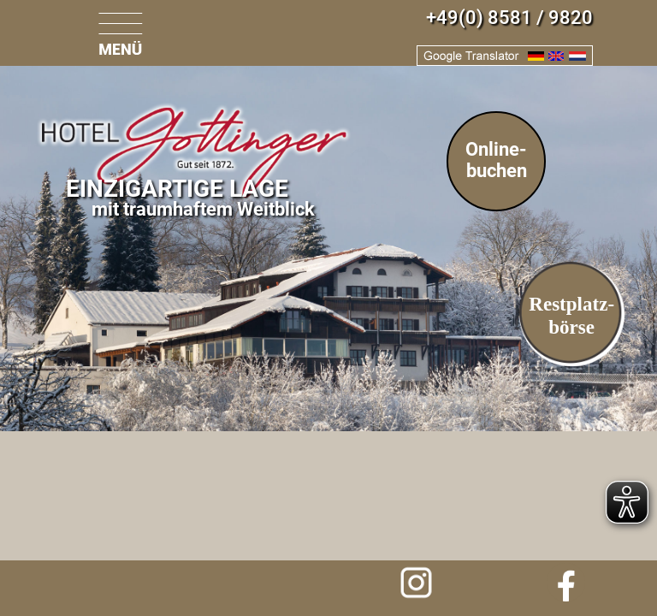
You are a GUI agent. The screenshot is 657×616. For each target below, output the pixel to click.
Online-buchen (496, 160)
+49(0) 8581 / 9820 (509, 17)
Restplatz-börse (571, 315)
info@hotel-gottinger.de (97, 586)
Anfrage (260, 586)
